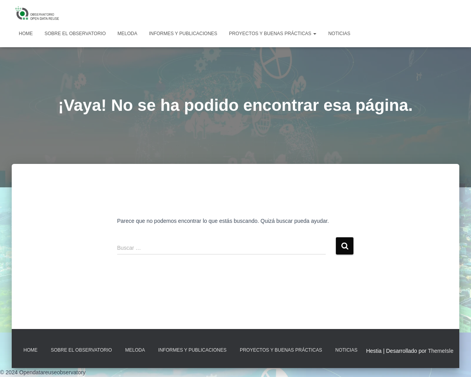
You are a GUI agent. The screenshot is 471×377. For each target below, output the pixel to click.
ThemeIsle (440, 351)
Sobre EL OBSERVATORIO (75, 33)
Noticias (339, 33)
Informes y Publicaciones (183, 33)
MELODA (127, 33)
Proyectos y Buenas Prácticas (272, 33)
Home (26, 33)
